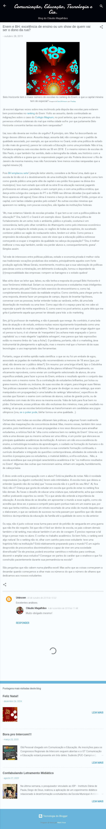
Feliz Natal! (10, 696)
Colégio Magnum (44, 117)
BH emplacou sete (18, 173)
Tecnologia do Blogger (53, 816)
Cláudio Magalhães (36, 608)
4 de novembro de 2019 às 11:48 (63, 608)
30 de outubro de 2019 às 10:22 (41, 598)
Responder (22, 623)
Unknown (21, 597)
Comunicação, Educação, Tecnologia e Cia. (53, 9)
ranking (31, 113)
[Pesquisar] (101, 7)
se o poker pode (28, 412)
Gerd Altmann (62, 101)
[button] (101, 27)
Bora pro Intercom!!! (17, 734)
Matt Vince (61, 823)
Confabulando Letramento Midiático (28, 773)
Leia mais (97, 712)
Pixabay (73, 101)
